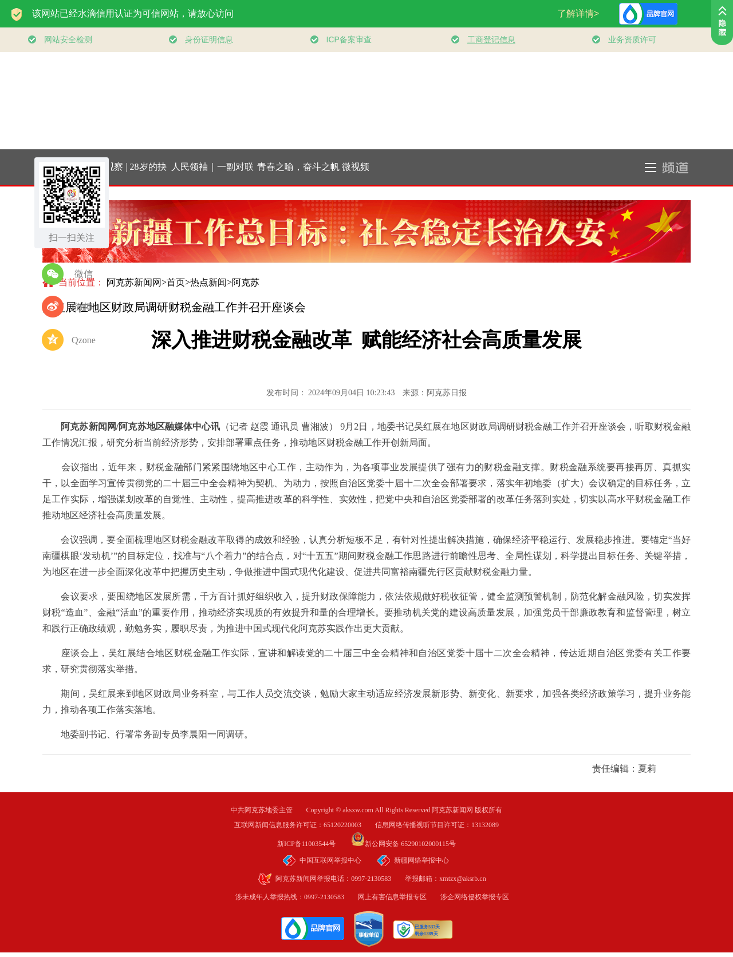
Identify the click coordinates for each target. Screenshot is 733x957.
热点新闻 (208, 282)
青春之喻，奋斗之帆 (300, 167)
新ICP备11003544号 (313, 844)
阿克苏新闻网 (134, 282)
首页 (176, 282)
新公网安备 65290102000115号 (403, 844)
